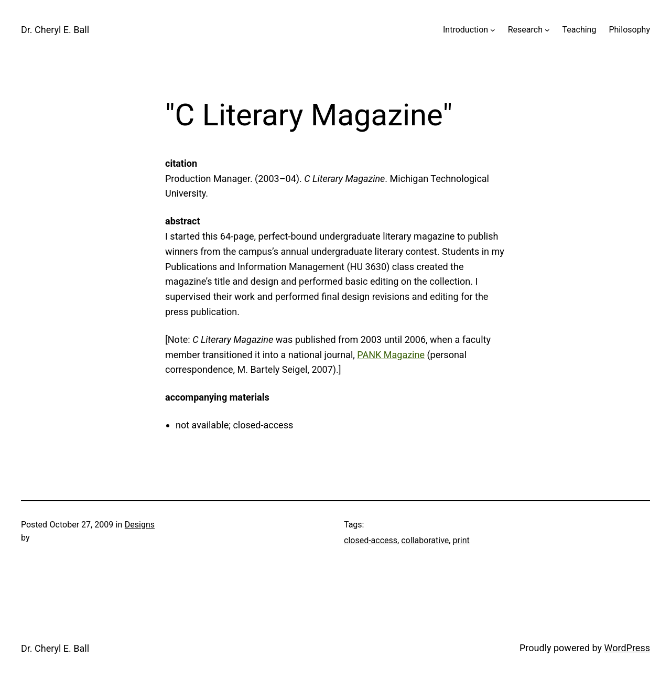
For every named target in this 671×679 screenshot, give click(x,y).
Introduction (465, 30)
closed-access (370, 540)
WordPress (627, 647)
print (460, 540)
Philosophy (629, 30)
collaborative (425, 540)
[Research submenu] (547, 30)
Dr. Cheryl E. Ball (55, 29)
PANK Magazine (391, 354)
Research (525, 30)
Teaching (579, 30)
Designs (140, 525)
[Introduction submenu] (492, 30)
